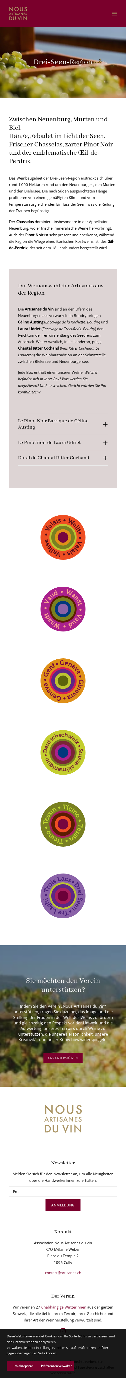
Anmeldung (63, 1205)
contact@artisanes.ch (63, 1272)
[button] (114, 13)
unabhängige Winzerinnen (63, 1307)
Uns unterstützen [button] (63, 1058)
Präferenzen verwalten (56, 1366)
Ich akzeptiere (23, 1366)
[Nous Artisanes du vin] (18, 13)
